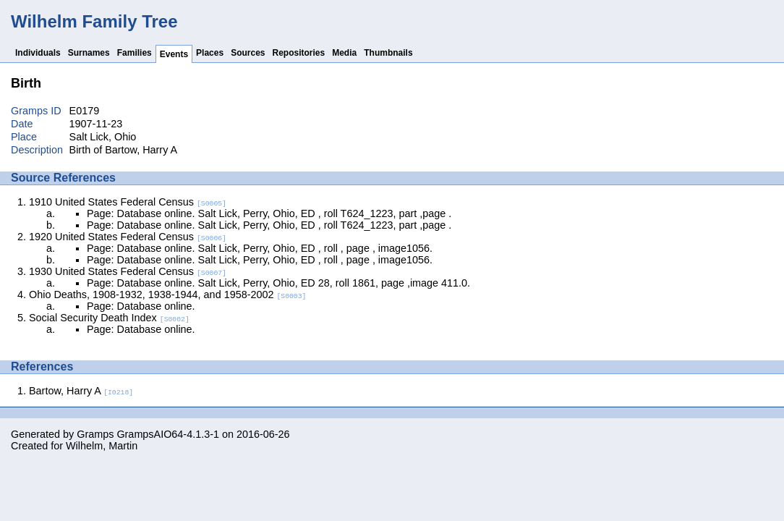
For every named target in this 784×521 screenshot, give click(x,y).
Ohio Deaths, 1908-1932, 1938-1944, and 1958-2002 (167, 294)
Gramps (95, 434)
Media (344, 53)
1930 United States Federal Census (127, 271)
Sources (248, 53)
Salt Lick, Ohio (103, 137)
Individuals (38, 53)
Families (134, 53)
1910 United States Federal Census (127, 202)
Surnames (89, 53)
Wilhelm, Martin (101, 446)
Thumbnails (388, 53)
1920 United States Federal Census (127, 236)
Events (174, 54)
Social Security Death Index (109, 317)
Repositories (299, 53)
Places (209, 53)
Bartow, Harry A (81, 391)
